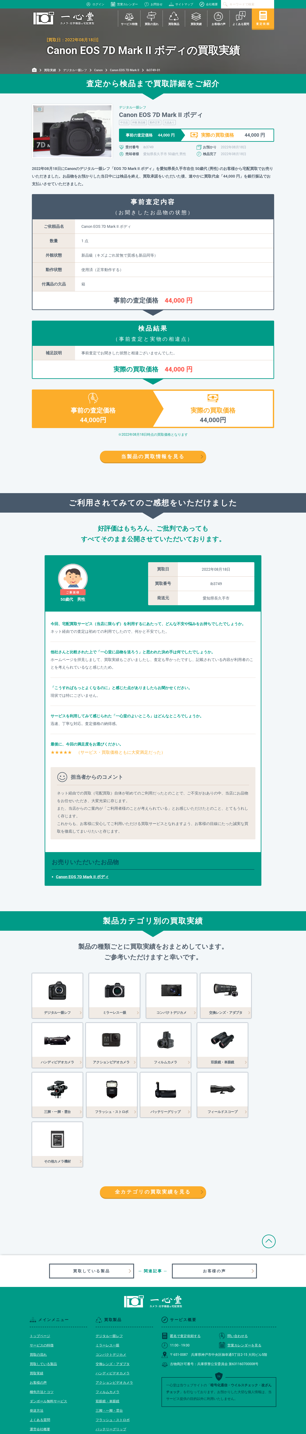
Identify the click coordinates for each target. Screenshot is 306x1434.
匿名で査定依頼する (181, 1286)
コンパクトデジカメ (111, 1305)
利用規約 (36, 1389)
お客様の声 (214, 1221)
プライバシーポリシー (47, 1398)
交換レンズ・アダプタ (113, 1314)
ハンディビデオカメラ (113, 1324)
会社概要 (209, 4)
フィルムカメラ (107, 1342)
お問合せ (153, 4)
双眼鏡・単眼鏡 (107, 1352)
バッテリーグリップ (111, 1380)
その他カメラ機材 (109, 1398)
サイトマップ (181, 4)
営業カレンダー (124, 4)
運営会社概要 (40, 1380)
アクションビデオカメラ (114, 1333)
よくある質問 (40, 1370)
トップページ (40, 1286)
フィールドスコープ (111, 1389)
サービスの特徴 (42, 1296)
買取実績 (36, 1324)
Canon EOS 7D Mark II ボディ (82, 876)
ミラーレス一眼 (107, 1296)
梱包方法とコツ (42, 1342)
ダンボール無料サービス (48, 1352)
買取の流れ (38, 1305)
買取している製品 (91, 1221)
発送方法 (36, 1361)
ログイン (95, 4)
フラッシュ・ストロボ (113, 1370)
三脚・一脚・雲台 (109, 1361)
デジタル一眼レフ (109, 1286)
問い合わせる (233, 1286)
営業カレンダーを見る (240, 1296)
